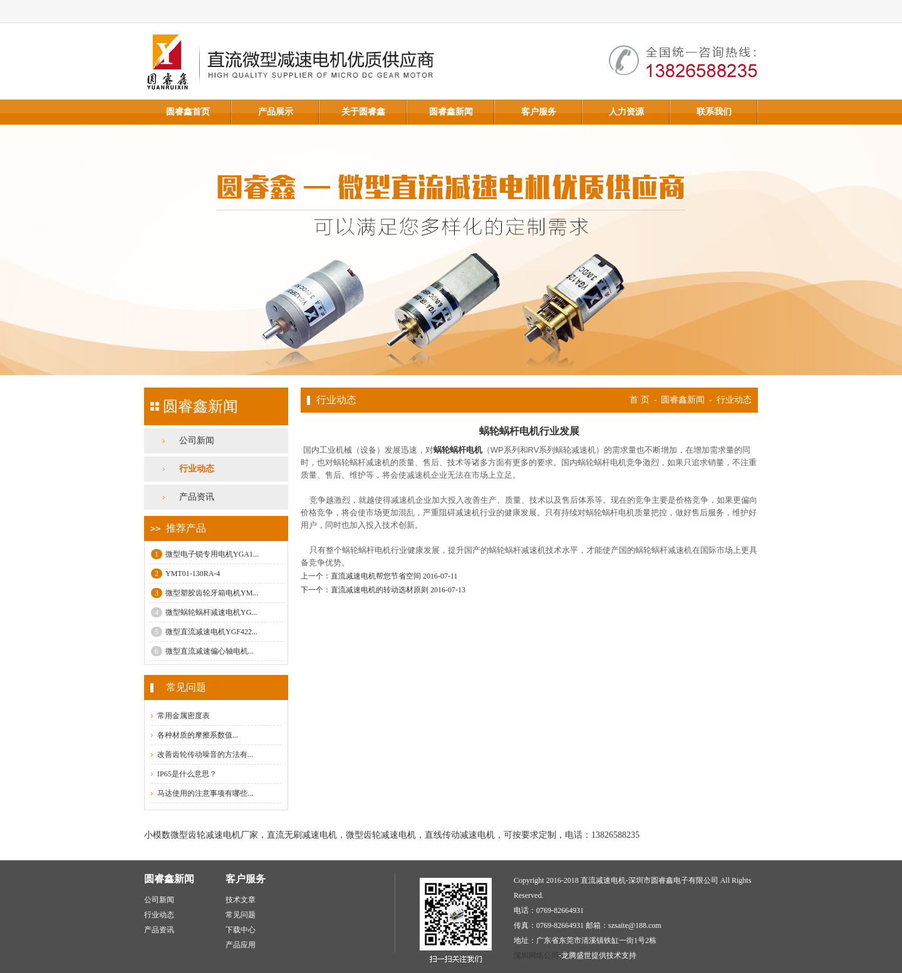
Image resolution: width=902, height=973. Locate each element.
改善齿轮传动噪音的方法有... (205, 754)
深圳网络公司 (536, 955)
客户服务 (538, 111)
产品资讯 (196, 497)
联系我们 (714, 111)
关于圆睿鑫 (363, 111)
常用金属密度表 (183, 715)
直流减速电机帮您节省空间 (376, 576)
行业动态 (196, 468)
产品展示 (275, 111)
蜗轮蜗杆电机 (457, 450)
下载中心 (241, 929)
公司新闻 (196, 440)
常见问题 (241, 914)
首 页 (640, 399)
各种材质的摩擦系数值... (197, 735)
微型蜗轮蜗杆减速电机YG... (204, 612)
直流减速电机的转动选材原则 (379, 589)
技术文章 (241, 899)
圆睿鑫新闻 (451, 111)
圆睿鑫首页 (188, 111)
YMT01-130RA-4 (185, 573)
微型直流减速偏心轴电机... (202, 651)
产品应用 (241, 944)
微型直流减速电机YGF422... (204, 631)
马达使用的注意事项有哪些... (205, 793)
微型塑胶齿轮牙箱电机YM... (204, 593)
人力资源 (626, 111)
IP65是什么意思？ (187, 774)
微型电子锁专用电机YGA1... (205, 554)
